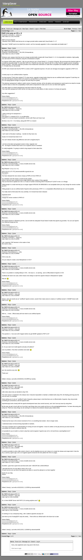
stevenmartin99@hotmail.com (10, 99)
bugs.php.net (14, 168)
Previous (74, 28)
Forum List (9, 28)
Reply (9, 48)
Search (32, 28)
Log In (36, 28)
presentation (33, 22)
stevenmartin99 (13, 52)
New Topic (25, 28)
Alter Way (66, 22)
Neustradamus (12, 252)
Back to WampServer (20, 22)
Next (79, 28)
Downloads (42, 22)
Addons (50, 22)
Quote (14, 48)
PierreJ (10, 387)
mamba (10, 294)
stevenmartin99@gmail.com (9, 97)
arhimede (11, 35)
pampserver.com (17, 100)
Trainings (58, 22)
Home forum (8, 22)
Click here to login (16, 548)
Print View (43, 28)
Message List (17, 28)
